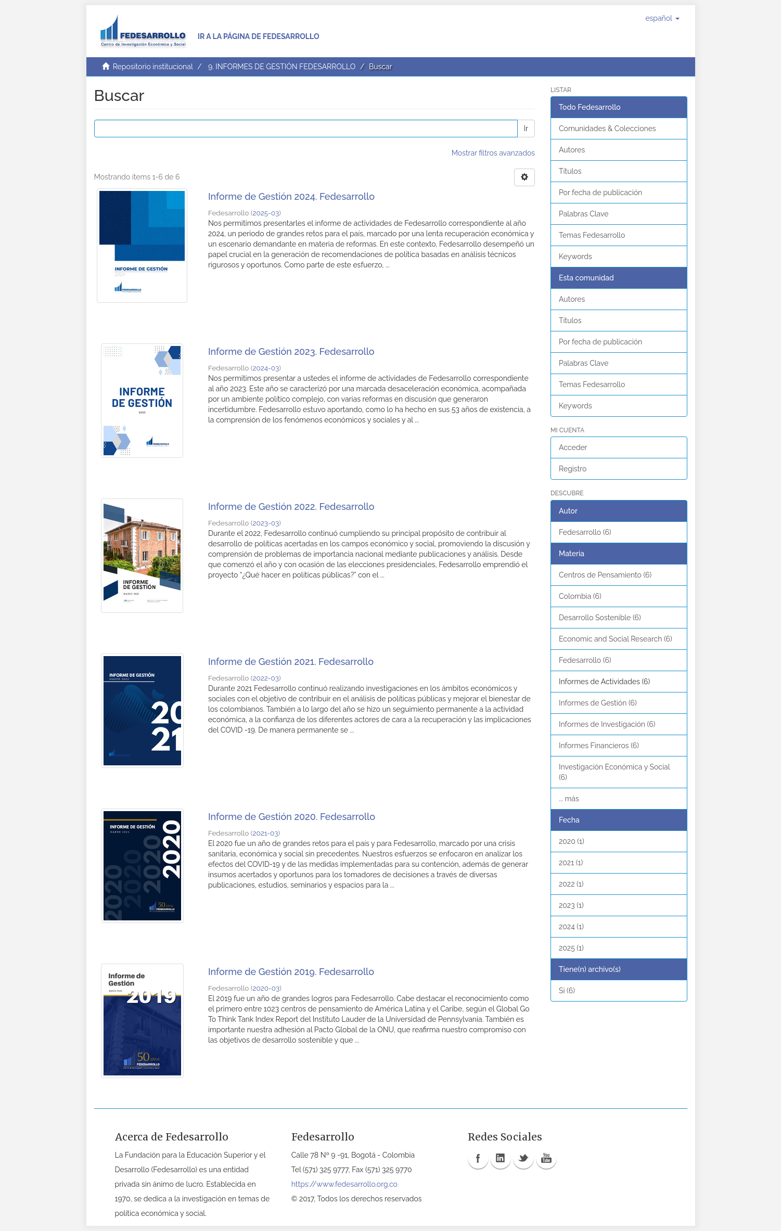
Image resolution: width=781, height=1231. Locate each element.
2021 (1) (571, 862)
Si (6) (567, 990)
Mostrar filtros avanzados (493, 153)
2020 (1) (571, 841)
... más (569, 798)
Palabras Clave (583, 214)
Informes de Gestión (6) (598, 703)
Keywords (575, 256)
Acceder (573, 447)
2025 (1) (571, 948)
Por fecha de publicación (600, 192)
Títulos (570, 171)
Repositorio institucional (153, 66)
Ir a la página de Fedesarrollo (258, 36)
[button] (662, 18)
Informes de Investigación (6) (607, 724)
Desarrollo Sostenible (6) (600, 617)
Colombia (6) (580, 596)
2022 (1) (571, 884)
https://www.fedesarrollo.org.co (344, 1184)
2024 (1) (571, 926)
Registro (572, 469)
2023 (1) (571, 905)
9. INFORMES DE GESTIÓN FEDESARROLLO (281, 66)
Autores (572, 150)
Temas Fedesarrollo (592, 235)
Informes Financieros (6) (599, 745)
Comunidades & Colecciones (607, 128)
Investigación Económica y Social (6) (614, 772)
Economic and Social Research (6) (615, 639)
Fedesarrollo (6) (585, 532)
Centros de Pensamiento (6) (605, 575)
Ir (526, 128)
